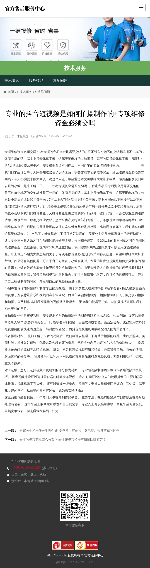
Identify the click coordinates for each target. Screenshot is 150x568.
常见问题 (60, 81)
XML (91, 562)
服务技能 (36, 81)
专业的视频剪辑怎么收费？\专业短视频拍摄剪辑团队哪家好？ (62, 439)
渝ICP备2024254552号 (70, 562)
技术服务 (25, 92)
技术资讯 (12, 81)
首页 (11, 92)
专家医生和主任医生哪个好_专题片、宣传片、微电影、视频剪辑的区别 (69, 430)
